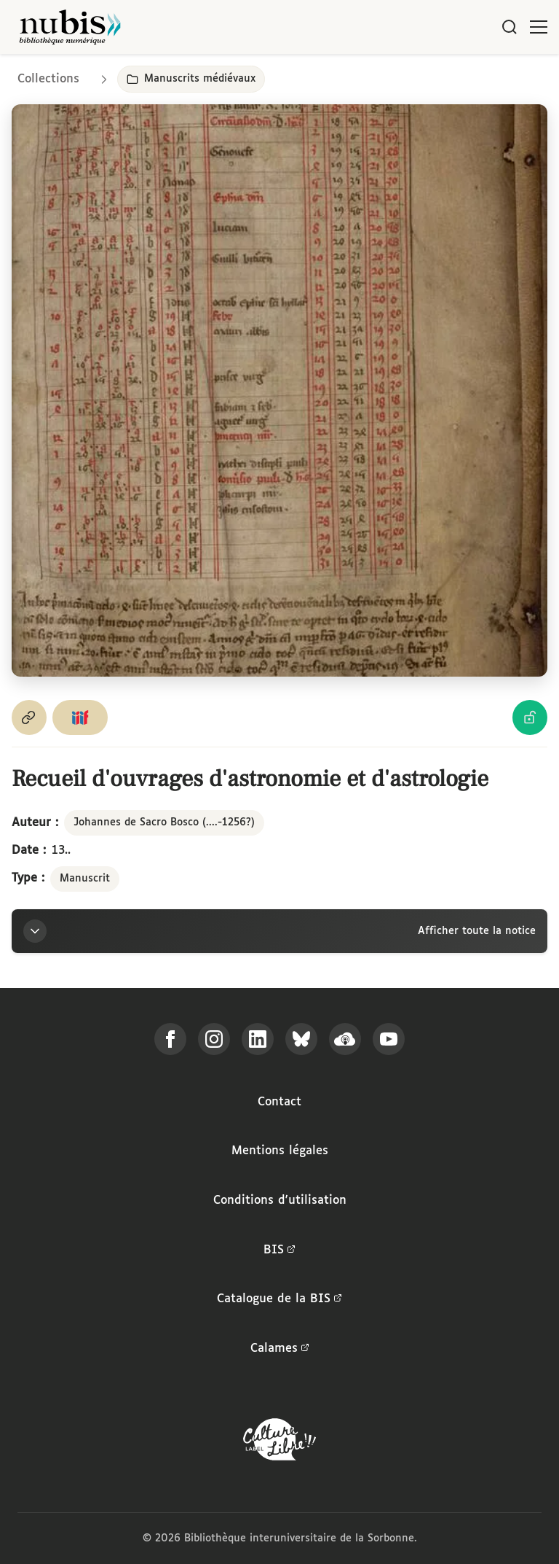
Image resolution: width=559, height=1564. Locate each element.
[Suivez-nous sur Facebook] (170, 1039)
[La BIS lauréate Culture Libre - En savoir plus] (279, 1442)
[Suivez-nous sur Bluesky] (301, 1039)
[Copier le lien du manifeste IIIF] (80, 717)
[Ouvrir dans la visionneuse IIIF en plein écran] (279, 390)
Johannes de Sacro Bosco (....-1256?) (164, 822)
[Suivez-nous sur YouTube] (389, 1039)
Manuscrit (85, 879)
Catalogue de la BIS (279, 1299)
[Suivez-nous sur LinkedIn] (258, 1039)
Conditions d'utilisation (279, 1200)
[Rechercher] (509, 27)
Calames (279, 1348)
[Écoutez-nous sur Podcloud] (345, 1039)
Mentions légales (279, 1151)
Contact (279, 1102)
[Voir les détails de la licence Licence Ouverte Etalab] (529, 717)
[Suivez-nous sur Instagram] (214, 1039)
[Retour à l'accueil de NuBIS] (70, 27)
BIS (279, 1250)
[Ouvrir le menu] (538, 27)
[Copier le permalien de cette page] (29, 717)
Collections (48, 79)
